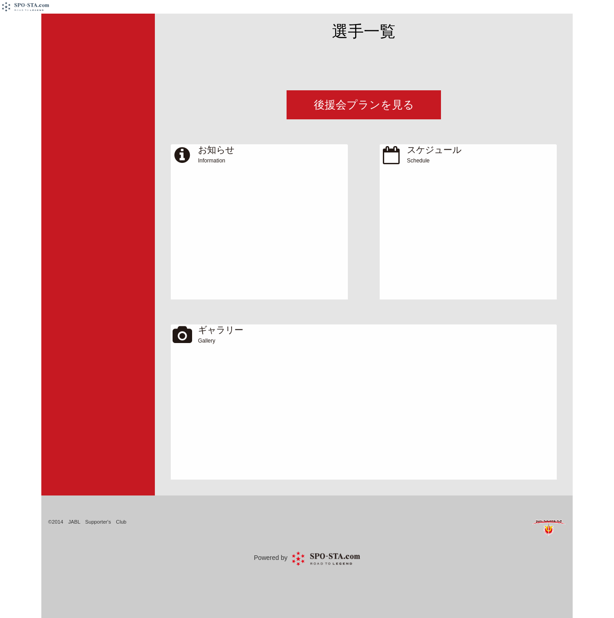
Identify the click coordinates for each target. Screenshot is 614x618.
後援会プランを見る (364, 104)
